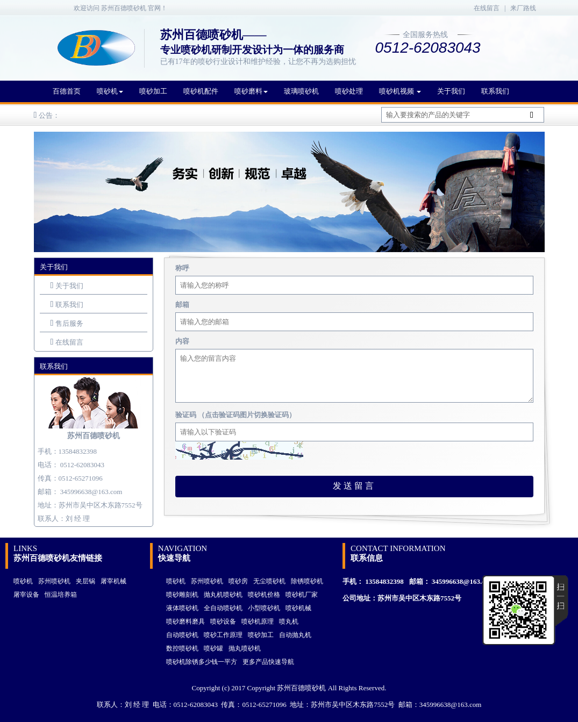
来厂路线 (523, 8)
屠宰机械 (113, 581)
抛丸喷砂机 (245, 648)
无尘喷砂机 (269, 581)
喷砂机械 (298, 608)
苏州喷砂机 (54, 581)
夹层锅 (85, 581)
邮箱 (182, 305)
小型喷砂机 (264, 608)
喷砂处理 (349, 91)
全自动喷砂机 (223, 608)
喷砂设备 (223, 621)
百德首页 (67, 91)
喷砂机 (110, 91)
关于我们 (451, 91)
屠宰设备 (26, 594)
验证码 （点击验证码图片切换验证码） (235, 415)
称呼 (182, 268)
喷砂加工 (153, 91)
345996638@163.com (91, 492)
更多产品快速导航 (268, 662)
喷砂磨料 (251, 91)
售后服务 (69, 323)
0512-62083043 (82, 465)
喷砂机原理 (257, 621)
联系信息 (367, 558)
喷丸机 (288, 621)
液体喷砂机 (182, 608)
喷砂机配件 (200, 91)
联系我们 (495, 91)
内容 (182, 341)
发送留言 (354, 485)
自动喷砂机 (182, 635)
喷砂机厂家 (302, 594)
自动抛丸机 (295, 635)
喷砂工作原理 (223, 635)
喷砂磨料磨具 (185, 621)
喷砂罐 (213, 648)
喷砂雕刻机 (182, 594)
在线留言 (486, 8)
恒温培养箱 (61, 594)
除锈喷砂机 (307, 581)
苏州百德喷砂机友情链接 (57, 558)
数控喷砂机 (182, 648)
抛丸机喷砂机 (223, 594)
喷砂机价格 (264, 594)
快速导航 (174, 558)
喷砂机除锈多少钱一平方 (201, 662)
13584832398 (384, 581)
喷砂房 (238, 581)
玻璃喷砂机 (301, 91)
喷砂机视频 (400, 91)
